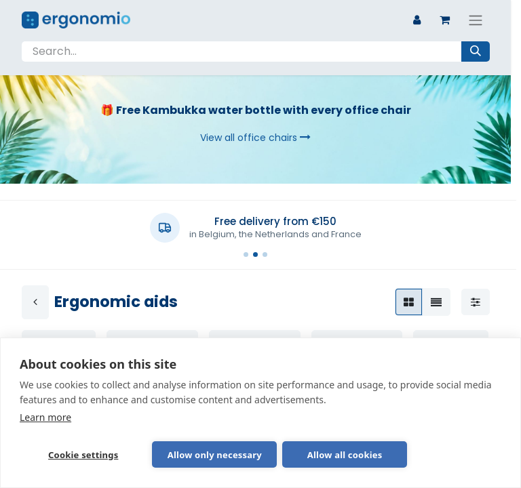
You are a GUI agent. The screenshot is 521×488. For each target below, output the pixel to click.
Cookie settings (68, 454)
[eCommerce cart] (445, 19)
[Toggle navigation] (475, 20)
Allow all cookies (282, 454)
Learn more (45, 415)
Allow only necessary (175, 454)
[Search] (475, 51)
